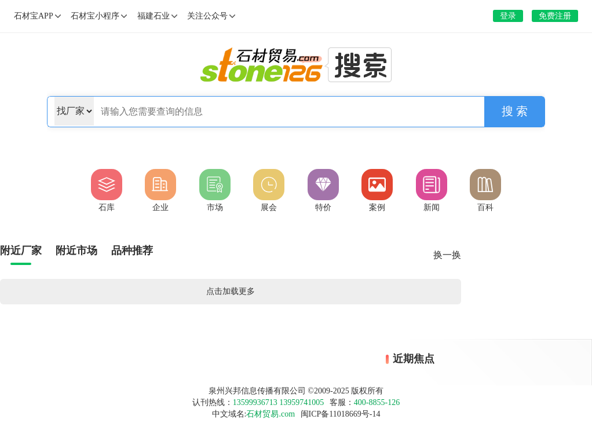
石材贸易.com (270, 414)
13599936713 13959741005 (278, 402)
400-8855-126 (377, 402)
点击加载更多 (230, 291)
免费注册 (555, 16)
